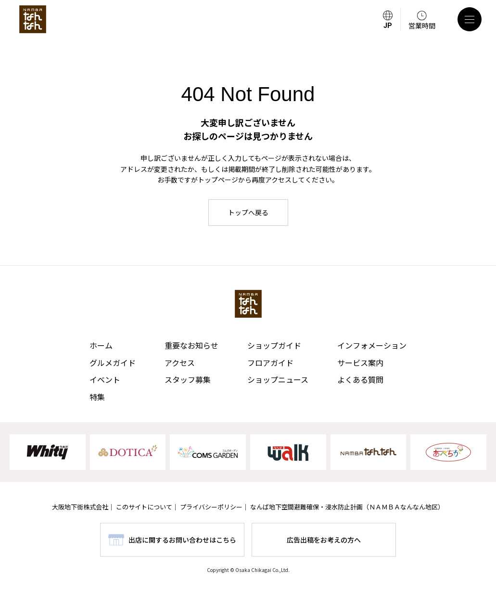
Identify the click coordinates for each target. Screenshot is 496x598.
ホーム (101, 345)
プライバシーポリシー (211, 506)
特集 (97, 397)
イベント (104, 379)
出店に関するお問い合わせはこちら (182, 540)
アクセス (180, 362)
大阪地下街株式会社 (80, 506)
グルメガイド (112, 362)
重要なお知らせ (191, 345)
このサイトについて (144, 506)
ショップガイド (274, 345)
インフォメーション (372, 345)
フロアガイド (270, 362)
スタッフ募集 (188, 379)
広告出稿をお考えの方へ (324, 540)
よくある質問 (360, 379)
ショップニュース (277, 379)
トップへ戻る (248, 212)
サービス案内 (360, 362)
